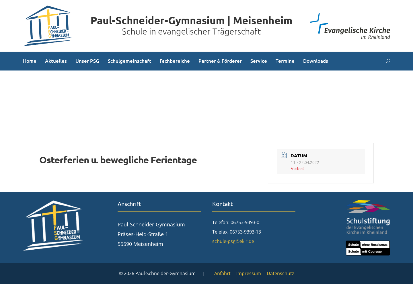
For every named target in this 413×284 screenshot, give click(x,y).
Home (29, 61)
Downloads (315, 61)
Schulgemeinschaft (129, 61)
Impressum (248, 273)
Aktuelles (56, 61)
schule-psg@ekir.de (233, 241)
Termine (285, 61)
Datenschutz (280, 273)
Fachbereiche (175, 61)
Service (258, 61)
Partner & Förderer (220, 61)
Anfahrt (222, 273)
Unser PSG (87, 61)
